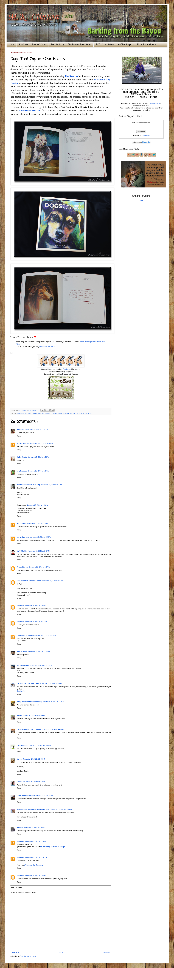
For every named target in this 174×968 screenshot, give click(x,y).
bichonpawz (21, 523)
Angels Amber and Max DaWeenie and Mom (33, 809)
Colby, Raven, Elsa (24, 795)
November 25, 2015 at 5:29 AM (37, 523)
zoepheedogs (22, 471)
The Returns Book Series (79, 44)
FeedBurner (146, 135)
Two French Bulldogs (25, 635)
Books (35, 413)
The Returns (71, 76)
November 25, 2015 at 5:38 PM (40, 745)
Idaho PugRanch (23, 665)
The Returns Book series (83, 413)
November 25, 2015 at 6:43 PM (34, 782)
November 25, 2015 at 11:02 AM (44, 635)
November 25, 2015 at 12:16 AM (37, 429)
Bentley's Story (39, 44)
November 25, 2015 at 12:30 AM (41, 443)
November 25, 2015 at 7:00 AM (52, 581)
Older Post (107, 952)
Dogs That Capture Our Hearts (47, 413)
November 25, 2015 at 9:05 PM (34, 827)
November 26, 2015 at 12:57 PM (36, 857)
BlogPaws (67, 369)
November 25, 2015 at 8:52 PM (61, 809)
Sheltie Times (22, 651)
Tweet (141, 201)
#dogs (18, 344)
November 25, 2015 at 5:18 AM (37, 505)
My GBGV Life (22, 551)
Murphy (19, 759)
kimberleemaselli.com (30, 110)
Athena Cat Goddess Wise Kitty (28, 485)
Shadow (20, 827)
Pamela (19, 715)
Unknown (20, 606)
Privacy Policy (155, 103)
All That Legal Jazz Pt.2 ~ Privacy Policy (137, 44)
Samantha (21, 429)
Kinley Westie (22, 457)
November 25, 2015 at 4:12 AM (51, 485)
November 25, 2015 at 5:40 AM (40, 537)
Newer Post (15, 952)
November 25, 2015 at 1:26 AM (38, 471)
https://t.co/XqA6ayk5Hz (89, 342)
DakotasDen (21, 691)
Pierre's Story (57, 44)
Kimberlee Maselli (64, 413)
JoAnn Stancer (22, 567)
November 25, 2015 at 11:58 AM (41, 665)
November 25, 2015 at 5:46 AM (38, 551)
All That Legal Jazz (105, 44)
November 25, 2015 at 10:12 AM (36, 622)
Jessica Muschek (23, 443)
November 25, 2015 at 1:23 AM (38, 457)
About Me (23, 44)
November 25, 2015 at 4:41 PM (53, 729)
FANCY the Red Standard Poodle (29, 581)
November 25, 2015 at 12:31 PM (51, 683)
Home (11, 44)
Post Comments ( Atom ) (28, 956)
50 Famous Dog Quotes (24, 413)
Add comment (16, 887)
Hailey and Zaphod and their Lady (29, 702)
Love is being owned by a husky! (52, 847)
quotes (73, 413)
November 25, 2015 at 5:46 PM (34, 759)
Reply (19, 436)
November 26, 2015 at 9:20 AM (35, 841)
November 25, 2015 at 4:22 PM (34, 715)
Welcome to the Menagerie (33, 865)
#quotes (102, 342)
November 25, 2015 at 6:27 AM (39, 567)
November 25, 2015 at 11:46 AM (39, 651)
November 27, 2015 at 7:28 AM (35, 875)
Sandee (19, 782)
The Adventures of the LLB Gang (29, 729)
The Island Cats (22, 745)
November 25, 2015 (47, 347)
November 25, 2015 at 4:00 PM (53, 702)
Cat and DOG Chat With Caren (28, 683)
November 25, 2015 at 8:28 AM (35, 606)
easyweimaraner (23, 537)
